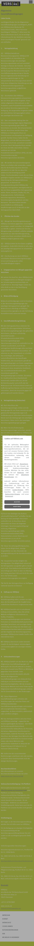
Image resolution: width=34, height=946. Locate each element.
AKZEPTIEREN (17, 506)
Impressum (9, 496)
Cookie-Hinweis (17, 490)
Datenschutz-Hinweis (12, 494)
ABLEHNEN (17, 502)
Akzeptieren (24, 464)
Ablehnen (20, 473)
